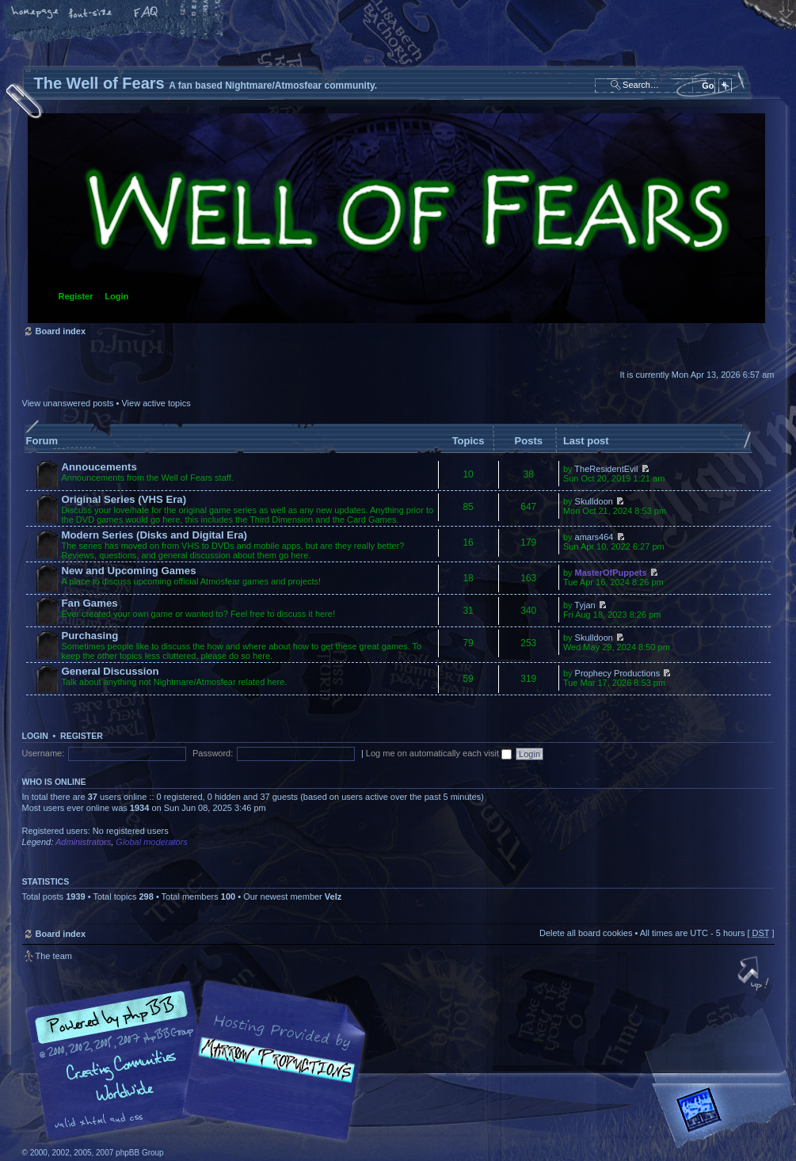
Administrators (83, 842)
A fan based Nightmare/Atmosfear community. (271, 1071)
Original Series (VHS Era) (124, 499)
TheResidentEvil (606, 469)
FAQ (146, 13)
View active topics (155, 403)
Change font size (91, 13)
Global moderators (152, 842)
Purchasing (90, 635)
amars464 (594, 537)
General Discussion (110, 671)
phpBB (200, 1061)
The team (54, 956)
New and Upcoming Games (129, 571)
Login (116, 296)
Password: (212, 753)
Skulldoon (594, 501)
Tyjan (584, 605)
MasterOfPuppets (611, 572)
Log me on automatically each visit (439, 753)
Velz (333, 896)
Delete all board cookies (585, 933)
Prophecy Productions (618, 673)
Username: (43, 753)
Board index (396, 218)
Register (76, 296)
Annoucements (99, 467)
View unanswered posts (68, 403)
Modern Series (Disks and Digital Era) (155, 535)
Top (755, 975)
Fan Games (90, 603)
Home (35, 13)
